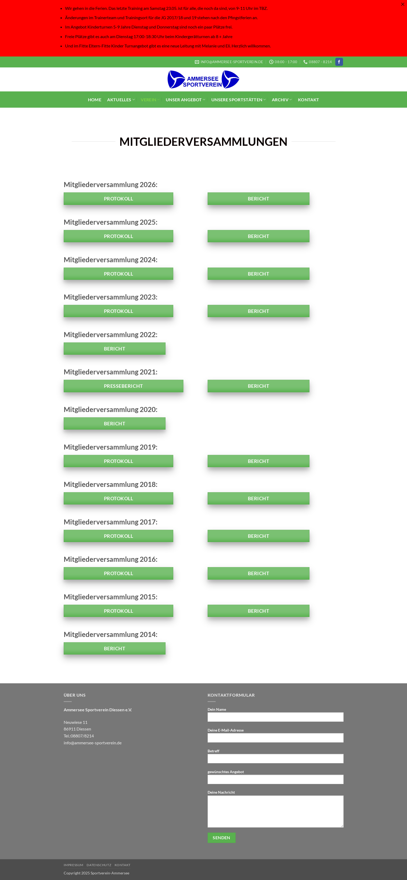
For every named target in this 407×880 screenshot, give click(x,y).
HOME (94, 99)
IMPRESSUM (74, 865)
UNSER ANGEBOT (185, 99)
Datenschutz (99, 865)
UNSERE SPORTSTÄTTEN (238, 99)
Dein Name (276, 716)
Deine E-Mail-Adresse (276, 737)
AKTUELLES (121, 99)
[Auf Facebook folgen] (339, 62)
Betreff (276, 758)
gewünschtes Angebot (276, 778)
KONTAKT (308, 99)
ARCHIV (282, 99)
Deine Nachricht (276, 810)
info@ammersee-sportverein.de (93, 742)
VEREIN (150, 99)
